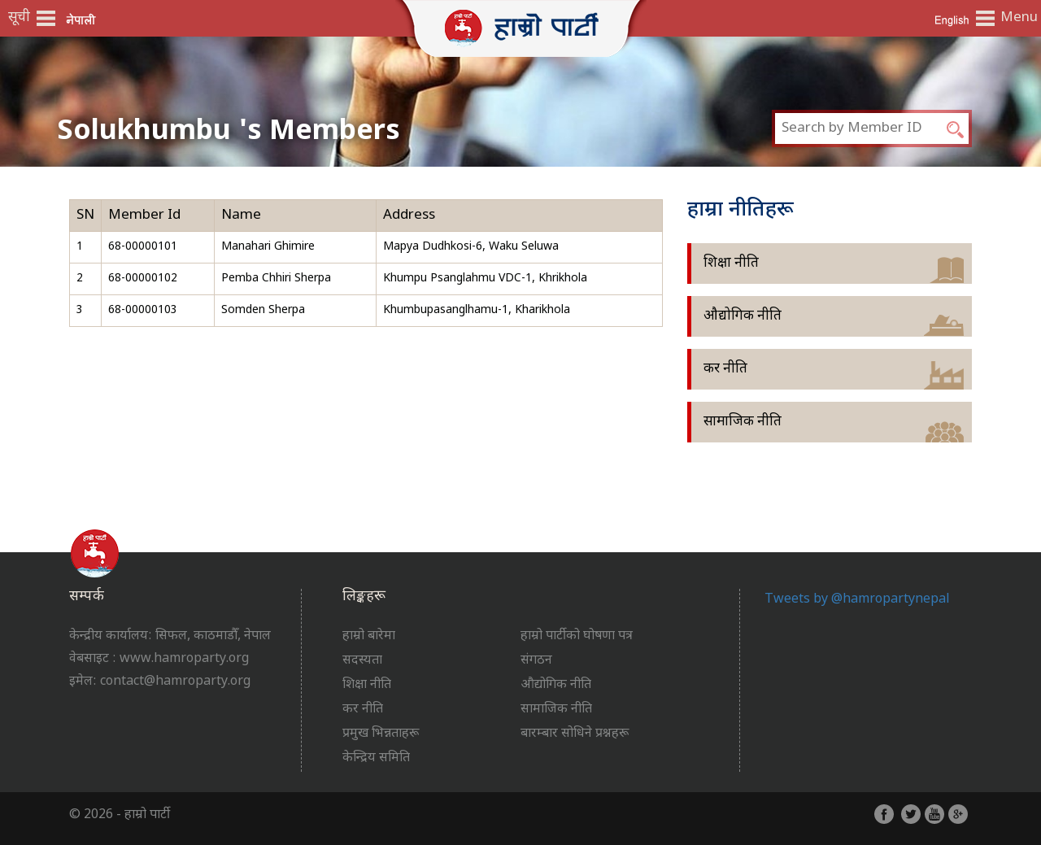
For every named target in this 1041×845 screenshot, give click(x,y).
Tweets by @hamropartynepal (857, 599)
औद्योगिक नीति (742, 316)
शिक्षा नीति (731, 263)
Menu (1016, 18)
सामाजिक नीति (742, 422)
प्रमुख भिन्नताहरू (380, 734)
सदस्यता (362, 660)
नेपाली (81, 19)
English (951, 19)
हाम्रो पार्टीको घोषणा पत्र (576, 636)
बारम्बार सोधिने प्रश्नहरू (574, 734)
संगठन (536, 660)
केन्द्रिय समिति (376, 758)
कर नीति (725, 369)
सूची (19, 18)
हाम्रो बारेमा (368, 636)
